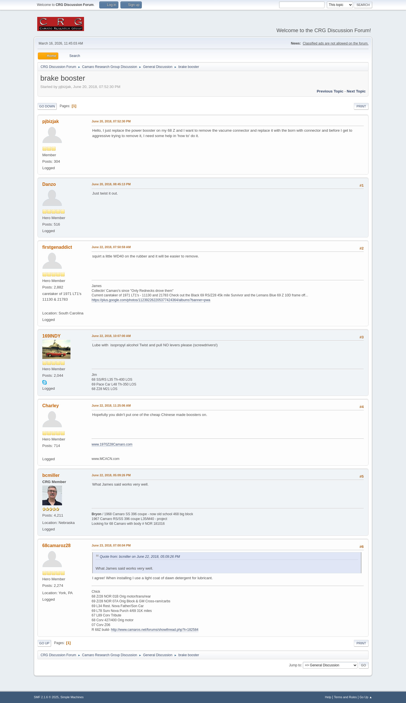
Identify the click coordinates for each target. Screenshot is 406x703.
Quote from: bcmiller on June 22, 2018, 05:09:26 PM (140, 557)
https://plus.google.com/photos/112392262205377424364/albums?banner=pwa (151, 300)
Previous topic (330, 91)
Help (328, 697)
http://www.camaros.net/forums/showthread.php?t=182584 (154, 630)
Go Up (44, 643)
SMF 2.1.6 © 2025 (46, 697)
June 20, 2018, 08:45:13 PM (111, 184)
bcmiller (50, 475)
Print (361, 106)
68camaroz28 (56, 545)
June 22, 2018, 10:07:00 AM (111, 336)
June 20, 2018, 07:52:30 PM (111, 121)
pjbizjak (50, 121)
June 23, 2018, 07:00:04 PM (111, 545)
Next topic (356, 91)
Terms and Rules (345, 697)
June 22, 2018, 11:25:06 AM (111, 405)
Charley (50, 405)
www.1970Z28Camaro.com (112, 444)
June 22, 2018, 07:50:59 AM (111, 247)
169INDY (51, 336)
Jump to (295, 665)
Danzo (49, 184)
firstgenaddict (57, 247)
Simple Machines (71, 697)
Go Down (47, 106)
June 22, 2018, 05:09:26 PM (111, 475)
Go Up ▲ (365, 697)
